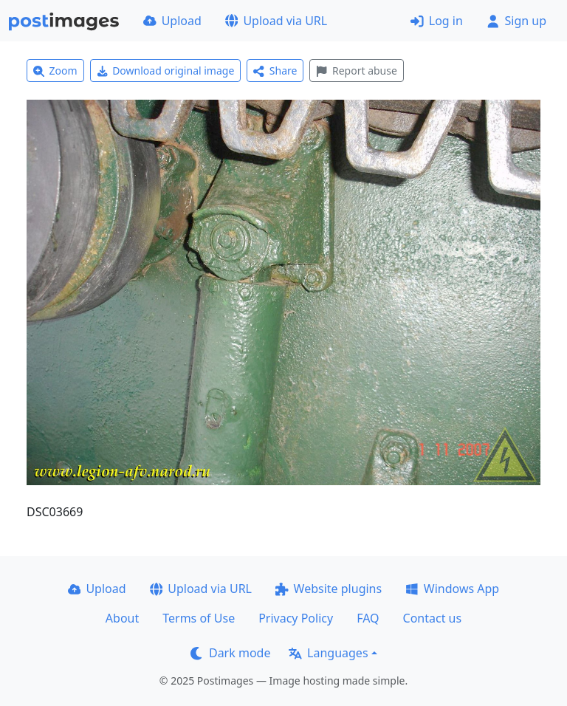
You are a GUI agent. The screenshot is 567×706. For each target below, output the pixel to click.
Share (275, 71)
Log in (436, 21)
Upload (172, 21)
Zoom (55, 71)
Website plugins (328, 588)
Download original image (166, 71)
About (122, 618)
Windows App (452, 588)
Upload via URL (276, 21)
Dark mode (230, 653)
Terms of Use (198, 618)
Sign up (516, 21)
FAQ (368, 618)
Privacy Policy (295, 618)
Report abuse (356, 71)
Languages (328, 653)
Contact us (432, 618)
